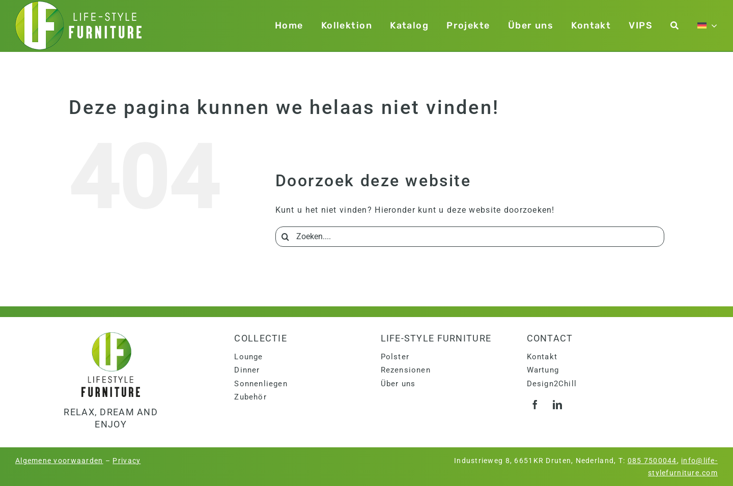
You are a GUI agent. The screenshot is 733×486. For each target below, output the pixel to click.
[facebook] (535, 404)
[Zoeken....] (469, 236)
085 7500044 (652, 460)
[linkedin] (558, 404)
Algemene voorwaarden (59, 460)
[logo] (110, 336)
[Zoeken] (674, 25)
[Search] (285, 236)
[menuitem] (707, 25)
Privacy (126, 460)
